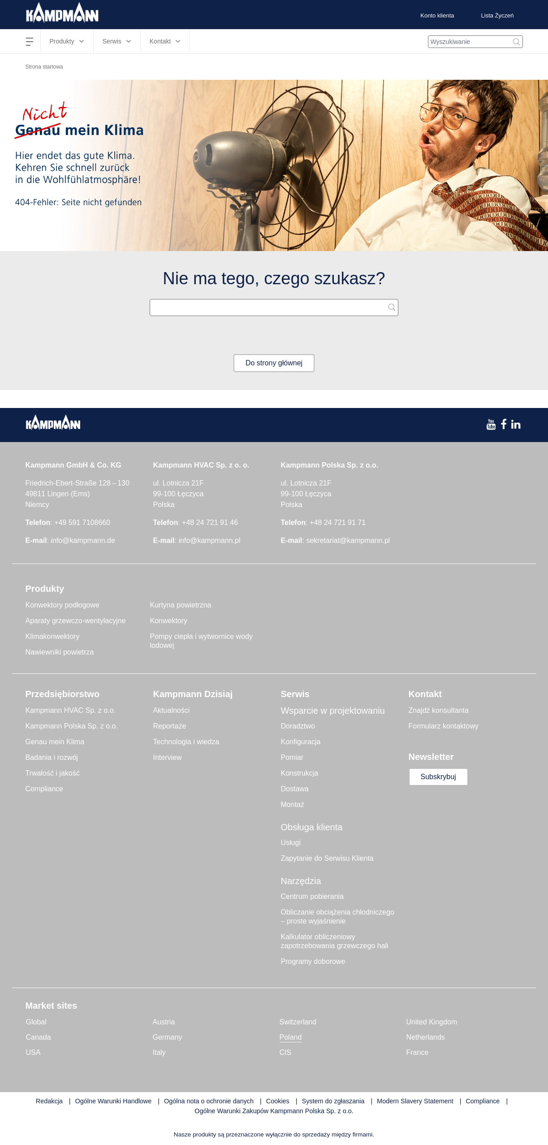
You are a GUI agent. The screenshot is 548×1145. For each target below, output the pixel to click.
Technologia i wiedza (186, 742)
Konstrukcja (300, 773)
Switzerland (298, 1022)
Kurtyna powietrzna (180, 605)
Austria (164, 1022)
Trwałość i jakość (53, 773)
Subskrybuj (438, 777)
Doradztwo (298, 726)
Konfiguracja (301, 742)
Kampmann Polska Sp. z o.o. (72, 726)
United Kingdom (431, 1022)
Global (36, 1022)
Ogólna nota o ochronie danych (209, 1101)
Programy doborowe (313, 961)
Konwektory (169, 621)
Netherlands (425, 1037)
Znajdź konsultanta (439, 710)
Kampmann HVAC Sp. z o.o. (71, 710)
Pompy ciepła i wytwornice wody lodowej (201, 641)
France (417, 1052)
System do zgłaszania (333, 1101)
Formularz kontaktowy (444, 726)
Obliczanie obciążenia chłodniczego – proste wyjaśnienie (338, 916)
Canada (38, 1037)
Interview (167, 757)
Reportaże (169, 726)
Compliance (44, 789)
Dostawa (295, 789)
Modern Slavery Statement (415, 1101)
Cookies (277, 1101)
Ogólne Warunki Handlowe (113, 1101)
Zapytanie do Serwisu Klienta (327, 858)
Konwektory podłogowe (62, 605)
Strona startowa (44, 67)
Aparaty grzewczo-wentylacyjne (76, 621)
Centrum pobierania (312, 896)
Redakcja (49, 1101)
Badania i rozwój (52, 757)
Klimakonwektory (53, 636)
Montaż (292, 804)
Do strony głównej (274, 363)
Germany (167, 1037)
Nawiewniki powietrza (60, 652)
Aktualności (171, 710)
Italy (159, 1052)
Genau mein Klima (55, 742)
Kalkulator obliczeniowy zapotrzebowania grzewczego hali (334, 941)
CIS (286, 1052)
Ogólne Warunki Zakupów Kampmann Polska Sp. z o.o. (274, 1111)
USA (33, 1052)
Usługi (291, 842)
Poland (291, 1037)
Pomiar (292, 757)
